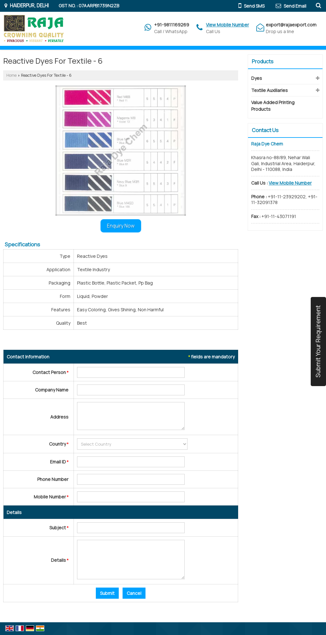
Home (11, 75)
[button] (227, 25)
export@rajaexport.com (291, 25)
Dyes (256, 78)
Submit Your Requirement (318, 342)
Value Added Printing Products (272, 105)
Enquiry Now (121, 225)
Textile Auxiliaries (269, 90)
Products (262, 61)
